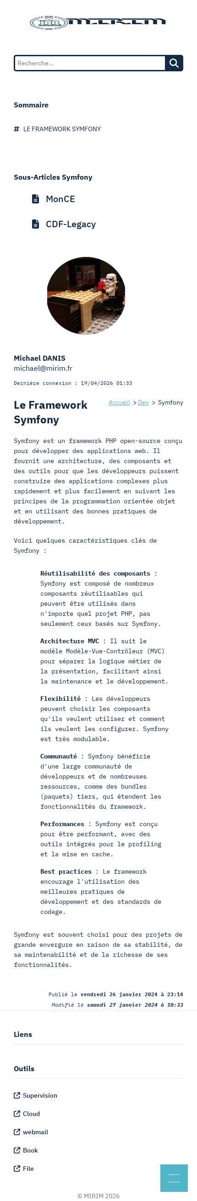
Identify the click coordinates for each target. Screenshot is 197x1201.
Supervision (35, 1095)
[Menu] (174, 1178)
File (24, 1168)
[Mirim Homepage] (98, 23)
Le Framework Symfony (57, 129)
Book (26, 1150)
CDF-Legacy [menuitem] (64, 224)
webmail (31, 1132)
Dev (143, 402)
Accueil (119, 402)
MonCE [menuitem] (53, 198)
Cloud (27, 1114)
